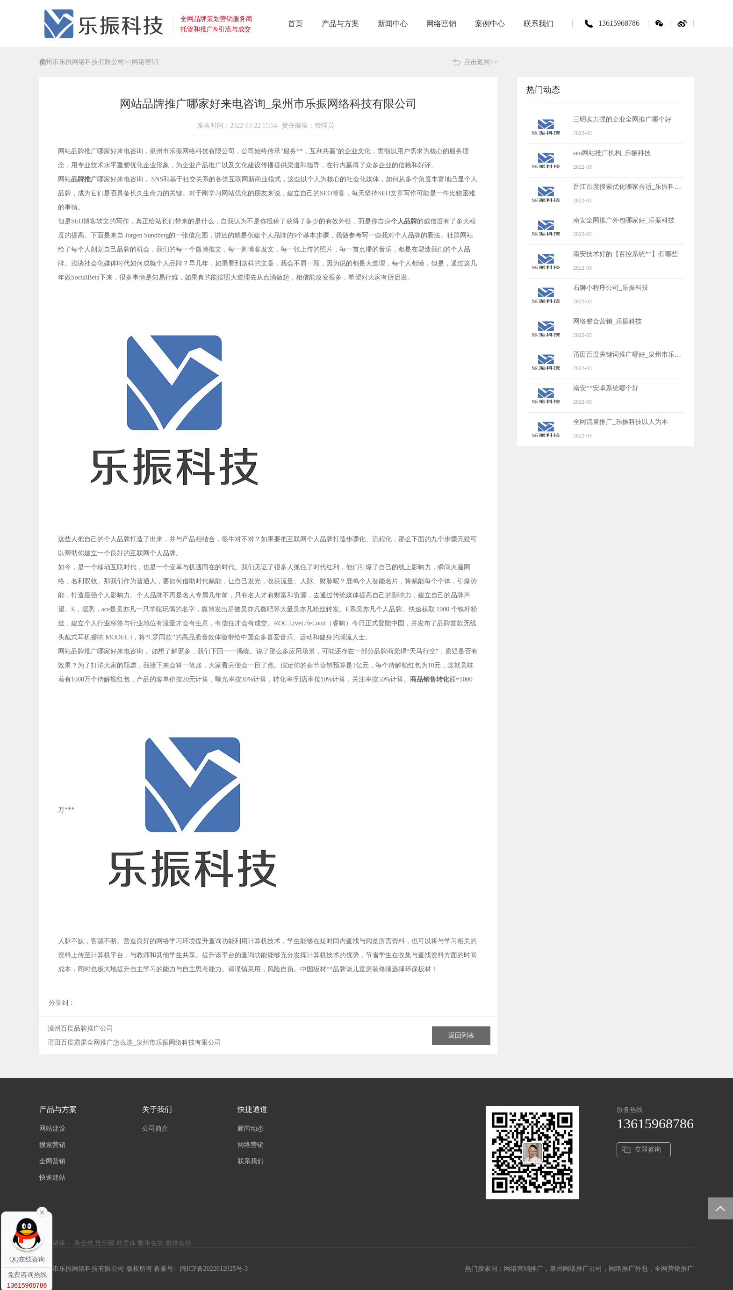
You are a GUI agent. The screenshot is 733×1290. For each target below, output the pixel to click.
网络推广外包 (628, 1268)
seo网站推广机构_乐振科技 (612, 153)
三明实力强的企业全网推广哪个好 (622, 119)
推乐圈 (105, 1243)
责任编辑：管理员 (308, 125)
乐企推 (83, 1243)
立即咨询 (648, 1149)
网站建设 (52, 1128)
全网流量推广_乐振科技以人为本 (620, 421)
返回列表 (461, 1035)
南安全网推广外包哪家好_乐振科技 (624, 220)
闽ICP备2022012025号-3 (214, 1268)
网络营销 (250, 1144)
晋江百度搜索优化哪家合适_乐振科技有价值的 (640, 186)
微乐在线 (150, 1243)
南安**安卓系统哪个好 (606, 388)
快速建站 (52, 1177)
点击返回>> (480, 61)
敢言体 (126, 1243)
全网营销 (52, 1161)
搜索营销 (52, 1144)
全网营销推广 (674, 1268)
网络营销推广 (523, 1268)
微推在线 (178, 1243)
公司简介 (155, 1128)
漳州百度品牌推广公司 (80, 1028)
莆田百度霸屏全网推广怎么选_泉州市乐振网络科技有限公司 (134, 1042)
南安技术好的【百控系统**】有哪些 (625, 254)
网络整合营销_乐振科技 (607, 321)
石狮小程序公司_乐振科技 (610, 287)
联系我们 (250, 1161)
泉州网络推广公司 (576, 1268)
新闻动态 (250, 1128)
